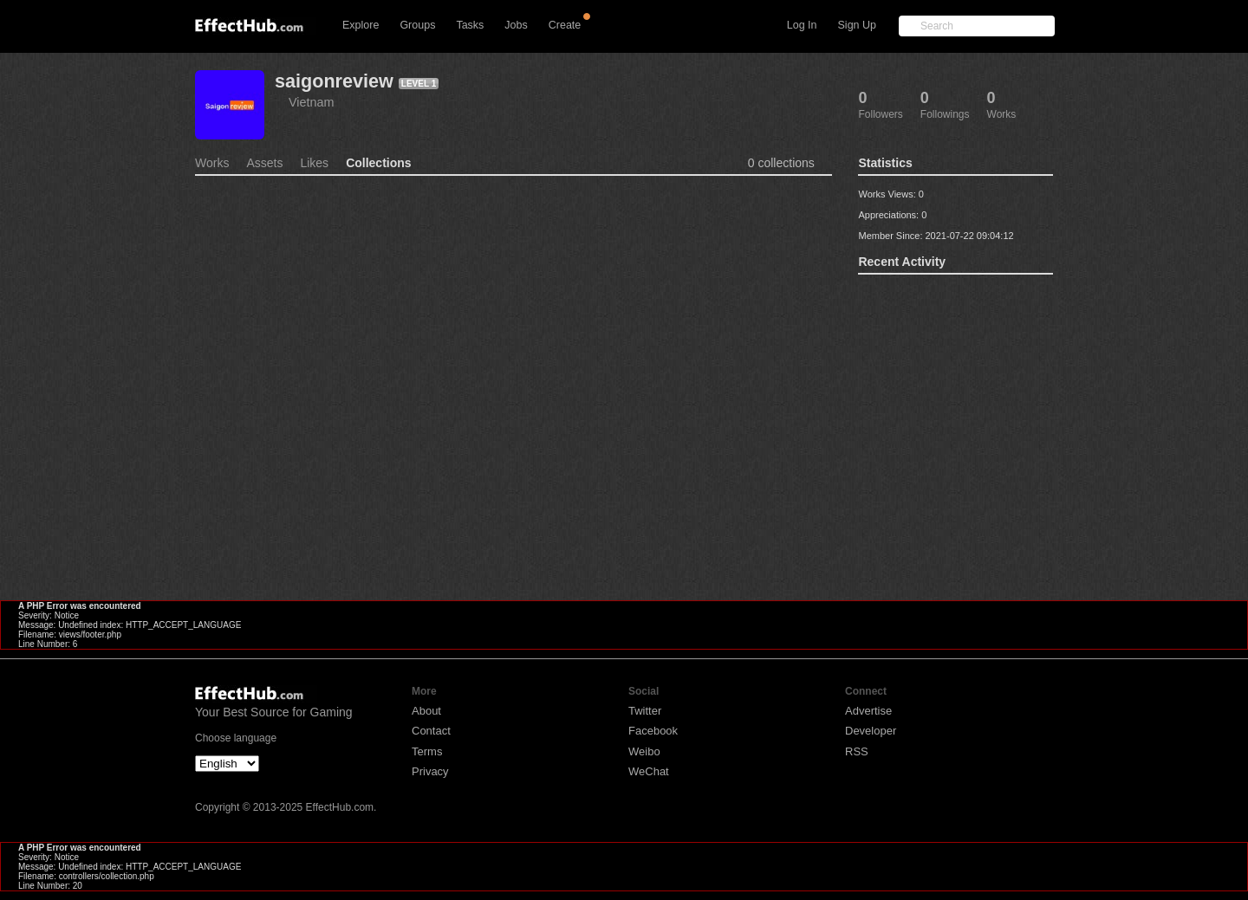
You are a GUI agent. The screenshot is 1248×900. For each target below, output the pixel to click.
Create (565, 25)
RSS (856, 751)
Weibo (644, 751)
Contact (431, 730)
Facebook (653, 730)
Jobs (515, 25)
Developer (870, 730)
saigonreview (334, 81)
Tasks (470, 25)
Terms (427, 751)
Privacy (430, 771)
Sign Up (857, 25)
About (426, 710)
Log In (802, 25)
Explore (360, 25)
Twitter (644, 710)
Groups (417, 25)
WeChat (648, 771)
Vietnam (312, 102)
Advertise (868, 710)
